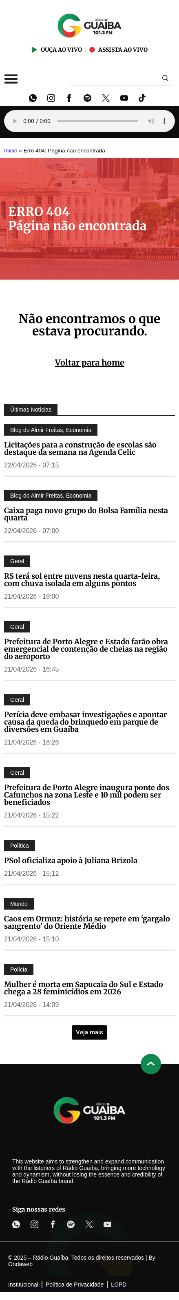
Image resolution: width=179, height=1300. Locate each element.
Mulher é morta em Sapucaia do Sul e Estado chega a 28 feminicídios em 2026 (83, 988)
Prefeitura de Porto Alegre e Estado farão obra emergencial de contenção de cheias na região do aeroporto (86, 649)
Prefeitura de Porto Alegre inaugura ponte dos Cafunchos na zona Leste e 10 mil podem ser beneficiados (86, 795)
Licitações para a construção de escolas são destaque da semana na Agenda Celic (80, 448)
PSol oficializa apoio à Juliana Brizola (70, 860)
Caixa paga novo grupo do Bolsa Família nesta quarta (86, 514)
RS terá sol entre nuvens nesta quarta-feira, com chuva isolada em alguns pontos (82, 579)
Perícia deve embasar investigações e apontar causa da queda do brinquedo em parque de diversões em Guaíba (85, 722)
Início (11, 151)
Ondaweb (20, 1264)
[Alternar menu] (11, 78)
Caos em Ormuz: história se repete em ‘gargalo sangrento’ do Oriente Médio (87, 922)
